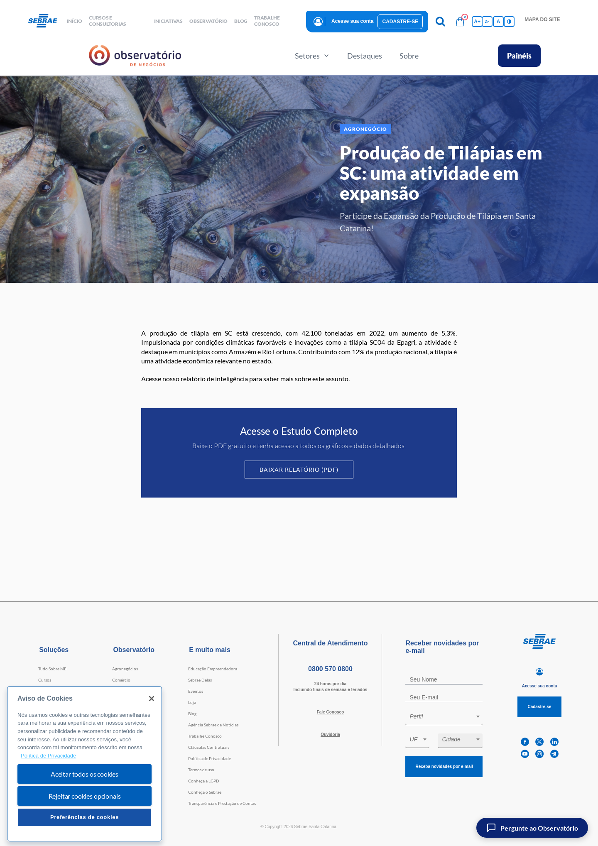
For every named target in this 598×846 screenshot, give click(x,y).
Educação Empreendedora (212, 668)
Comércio (121, 679)
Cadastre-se (400, 22)
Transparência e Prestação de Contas (222, 803)
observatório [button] (208, 21)
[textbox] (448, 716)
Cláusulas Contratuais (208, 747)
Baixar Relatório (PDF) (299, 469)
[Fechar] (151, 698)
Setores (312, 55)
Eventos (195, 691)
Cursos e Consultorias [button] (107, 21)
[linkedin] (554, 742)
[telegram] (554, 754)
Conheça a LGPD (203, 780)
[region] (84, 764)
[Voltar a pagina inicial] (46, 21)
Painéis (519, 55)
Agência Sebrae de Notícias (213, 724)
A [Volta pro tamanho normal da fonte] (498, 22)
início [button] (75, 21)
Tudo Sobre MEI (53, 668)
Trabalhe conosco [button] (266, 21)
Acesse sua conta (352, 21)
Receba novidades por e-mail (444, 766)
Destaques (364, 55)
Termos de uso (201, 769)
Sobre (409, 55)
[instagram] (539, 754)
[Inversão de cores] (509, 21)
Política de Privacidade (209, 758)
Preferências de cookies (84, 817)
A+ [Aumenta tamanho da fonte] (477, 22)
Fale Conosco (330, 712)
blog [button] (241, 21)
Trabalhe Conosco (205, 735)
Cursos (44, 679)
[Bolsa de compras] (460, 21)
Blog (192, 713)
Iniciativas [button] (168, 21)
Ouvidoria (330, 734)
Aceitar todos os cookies (84, 774)
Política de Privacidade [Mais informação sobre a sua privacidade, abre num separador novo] (48, 756)
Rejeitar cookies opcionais (85, 796)
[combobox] (444, 718)
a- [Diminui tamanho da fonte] (487, 22)
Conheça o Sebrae (204, 792)
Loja (192, 702)
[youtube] (525, 754)
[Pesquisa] (440, 21)
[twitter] (539, 742)
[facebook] (525, 742)
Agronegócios (125, 668)
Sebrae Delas (200, 679)
